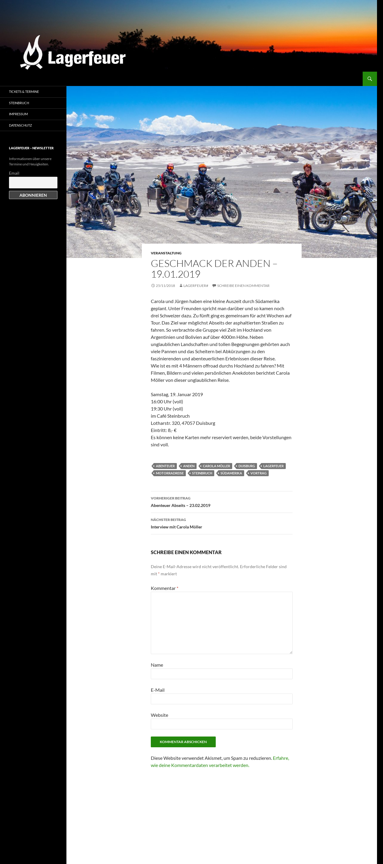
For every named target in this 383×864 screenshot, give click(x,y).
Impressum (18, 114)
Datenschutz (20, 125)
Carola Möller (216, 466)
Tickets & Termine (24, 91)
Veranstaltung (166, 253)
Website (159, 715)
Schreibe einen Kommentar (243, 285)
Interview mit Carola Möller (222, 522)
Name (157, 665)
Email (14, 173)
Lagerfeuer (273, 466)
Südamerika (231, 473)
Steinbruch (202, 473)
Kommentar (164, 588)
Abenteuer (165, 466)
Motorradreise (170, 473)
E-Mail (158, 690)
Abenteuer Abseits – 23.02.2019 (222, 501)
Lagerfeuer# (195, 285)
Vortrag (258, 473)
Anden (188, 466)
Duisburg (246, 466)
